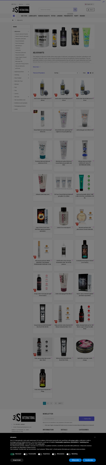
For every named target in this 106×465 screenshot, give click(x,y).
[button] (95, 437)
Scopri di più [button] (17, 460)
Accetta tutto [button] (89, 460)
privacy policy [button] (75, 440)
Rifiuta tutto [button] (75, 460)
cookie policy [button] (41, 444)
